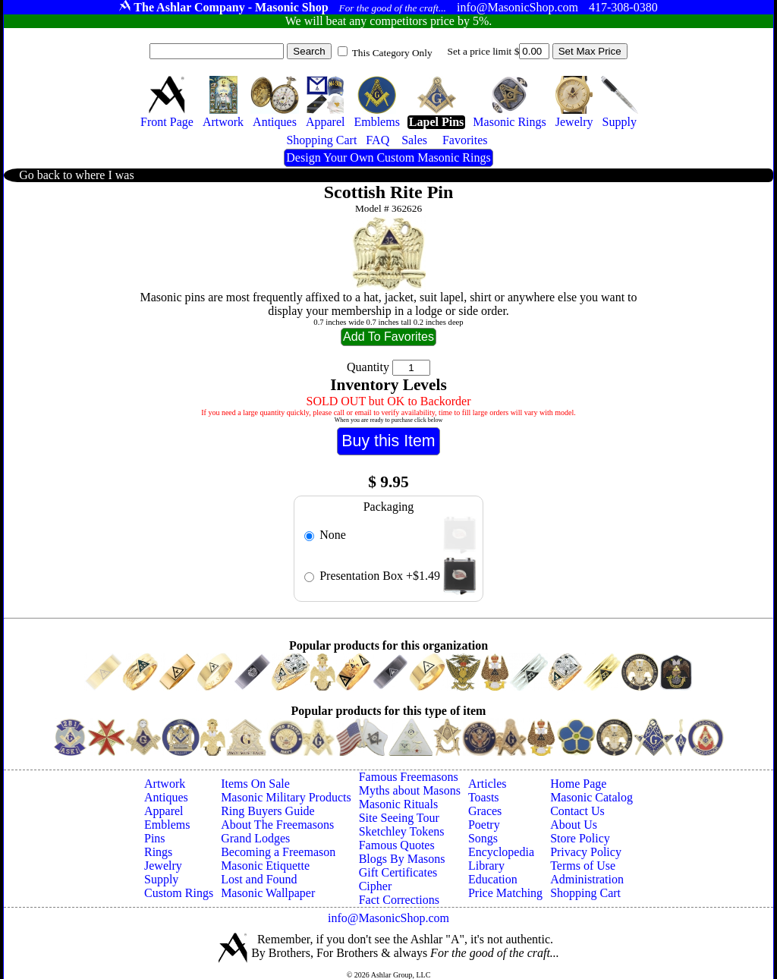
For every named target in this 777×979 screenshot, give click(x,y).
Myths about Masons (410, 790)
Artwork (164, 783)
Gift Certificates (398, 872)
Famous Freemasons (408, 776)
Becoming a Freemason (278, 851)
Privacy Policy (585, 851)
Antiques (166, 797)
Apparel (164, 810)
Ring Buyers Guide (268, 810)
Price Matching (505, 892)
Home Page (578, 783)
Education (492, 879)
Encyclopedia (501, 851)
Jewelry (163, 865)
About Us (573, 824)
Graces (485, 810)
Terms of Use (582, 865)
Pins (154, 838)
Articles (487, 783)
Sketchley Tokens (402, 831)
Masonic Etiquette (265, 865)
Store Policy (580, 838)
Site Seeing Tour (399, 817)
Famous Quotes (397, 845)
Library (486, 865)
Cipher (375, 886)
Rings (158, 851)
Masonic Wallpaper (268, 892)
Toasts (483, 797)
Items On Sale (255, 783)
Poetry (484, 824)
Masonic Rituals (398, 804)
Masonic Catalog (591, 797)
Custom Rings (178, 892)
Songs (483, 838)
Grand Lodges (255, 838)
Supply (161, 879)
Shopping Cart (585, 892)
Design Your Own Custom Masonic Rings (388, 157)
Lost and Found (259, 879)
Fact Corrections (399, 899)
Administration (587, 879)
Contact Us (577, 810)
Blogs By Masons (402, 858)
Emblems (167, 824)
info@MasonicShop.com (388, 917)
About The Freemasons (277, 824)
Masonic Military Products (286, 797)
